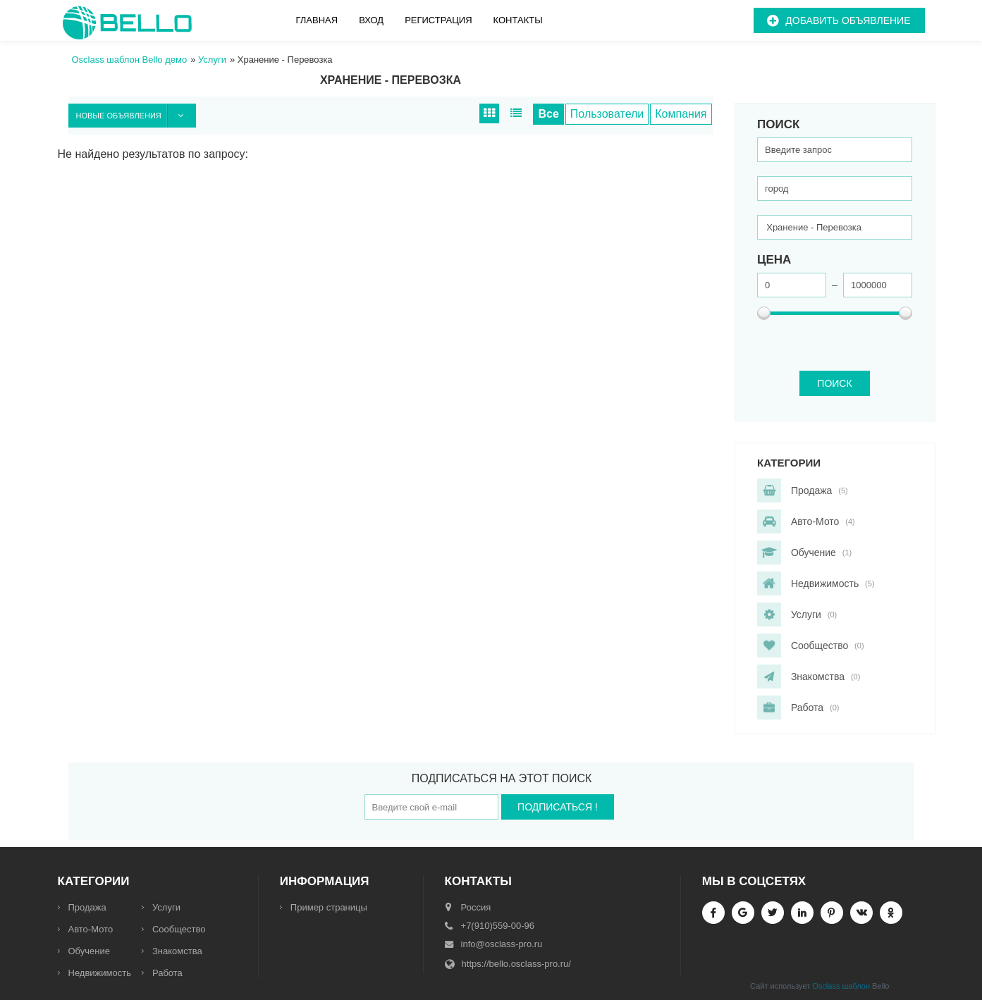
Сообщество (179, 929)
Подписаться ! (557, 807)
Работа (167, 973)
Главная (317, 20)
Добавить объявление (847, 20)
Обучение (89, 951)
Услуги (166, 907)
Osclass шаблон (841, 986)
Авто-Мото (90, 929)
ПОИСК (834, 383)
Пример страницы (328, 907)
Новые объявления (135, 115)
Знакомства (177, 951)
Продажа (87, 907)
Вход (371, 20)
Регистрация (438, 20)
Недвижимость (99, 973)
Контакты (518, 20)
